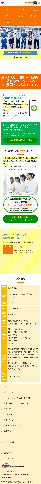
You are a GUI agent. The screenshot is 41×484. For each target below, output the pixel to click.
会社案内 (20, 22)
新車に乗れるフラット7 (7, 16)
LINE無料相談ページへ (20, 140)
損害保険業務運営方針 (13, 425)
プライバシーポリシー (13, 458)
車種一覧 (20, 16)
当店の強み (34, 16)
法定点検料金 (7, 22)
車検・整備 (8, 420)
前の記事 (35, 68)
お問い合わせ (9, 442)
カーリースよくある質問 (34, 9)
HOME (7, 9)
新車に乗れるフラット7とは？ (16, 403)
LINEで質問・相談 (34, 23)
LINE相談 (7, 453)
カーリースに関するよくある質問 (17, 398)
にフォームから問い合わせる (20, 218)
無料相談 (7, 447)
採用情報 (7, 431)
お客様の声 (20, 9)
